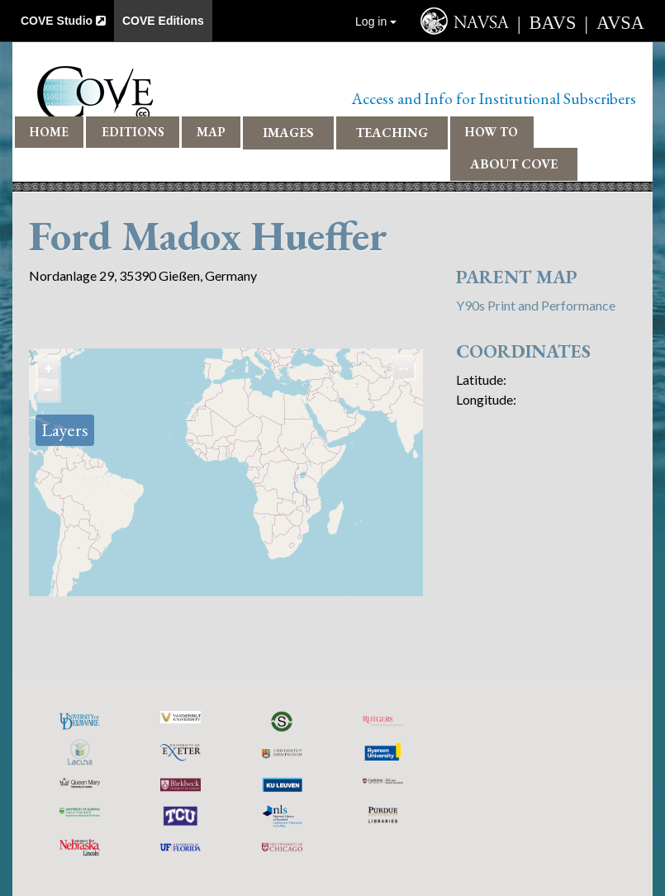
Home (49, 132)
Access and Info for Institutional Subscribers (494, 98)
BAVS (553, 22)
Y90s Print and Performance (535, 305)
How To (491, 132)
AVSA (620, 22)
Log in (376, 21)
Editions (133, 132)
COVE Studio (63, 20)
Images (288, 132)
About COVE (514, 164)
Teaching (392, 132)
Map (211, 132)
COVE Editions (163, 20)
